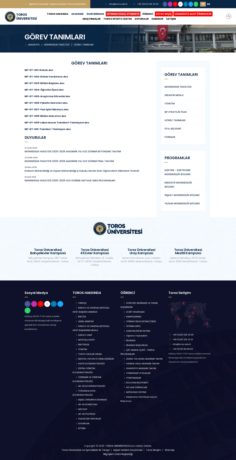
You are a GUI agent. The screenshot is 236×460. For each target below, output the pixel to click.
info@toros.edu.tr (118, 4)
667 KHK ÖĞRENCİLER (135, 387)
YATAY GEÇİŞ (164, 14)
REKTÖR (80, 316)
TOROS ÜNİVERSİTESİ (116, 446)
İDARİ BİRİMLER (95, 14)
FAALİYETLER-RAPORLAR (88, 418)
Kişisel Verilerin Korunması (127, 450)
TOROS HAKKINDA (57, 14)
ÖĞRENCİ (147, 14)
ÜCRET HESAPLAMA (134, 311)
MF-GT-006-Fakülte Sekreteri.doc (46, 103)
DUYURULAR (142, 19)
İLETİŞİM (171, 19)
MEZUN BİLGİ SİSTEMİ (134, 392)
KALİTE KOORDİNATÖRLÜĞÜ (90, 363)
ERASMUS (129, 340)
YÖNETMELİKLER (132, 377)
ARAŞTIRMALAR (91, 19)
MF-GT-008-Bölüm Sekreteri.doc (45, 116)
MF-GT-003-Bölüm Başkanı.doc (44, 83)
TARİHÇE (81, 303)
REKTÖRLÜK (82, 344)
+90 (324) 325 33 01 (183, 339)
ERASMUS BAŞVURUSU (135, 345)
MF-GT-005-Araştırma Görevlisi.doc (47, 96)
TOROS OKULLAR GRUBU (88, 354)
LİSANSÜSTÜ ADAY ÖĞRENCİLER (193, 14)
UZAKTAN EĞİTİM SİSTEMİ (136, 331)
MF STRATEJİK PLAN (176, 112)
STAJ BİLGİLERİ (173, 128)
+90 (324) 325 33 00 (147, 4)
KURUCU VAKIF (83, 335)
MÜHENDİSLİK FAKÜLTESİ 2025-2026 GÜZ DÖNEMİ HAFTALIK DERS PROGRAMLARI (70, 180)
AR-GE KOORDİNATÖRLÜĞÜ (90, 386)
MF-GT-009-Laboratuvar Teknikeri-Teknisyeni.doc (57, 122)
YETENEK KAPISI (131, 326)
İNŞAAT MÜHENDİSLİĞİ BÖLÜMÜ (182, 195)
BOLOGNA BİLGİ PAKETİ (135, 382)
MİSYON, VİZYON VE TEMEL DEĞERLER (94, 358)
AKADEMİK (77, 14)
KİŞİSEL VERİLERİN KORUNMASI (91, 399)
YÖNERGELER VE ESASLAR (136, 373)
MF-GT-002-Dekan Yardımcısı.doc (46, 76)
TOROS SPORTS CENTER (117, 19)
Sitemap (169, 450)
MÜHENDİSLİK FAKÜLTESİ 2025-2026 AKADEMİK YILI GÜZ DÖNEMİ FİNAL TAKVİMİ (69, 161)
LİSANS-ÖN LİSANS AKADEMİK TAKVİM (143, 358)
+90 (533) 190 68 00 (183, 349)
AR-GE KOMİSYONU (86, 404)
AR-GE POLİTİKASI (85, 414)
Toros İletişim (153, 450)
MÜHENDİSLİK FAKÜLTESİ (57, 44)
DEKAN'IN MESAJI (174, 95)
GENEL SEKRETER (84, 321)
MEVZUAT (81, 409)
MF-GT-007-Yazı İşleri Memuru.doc (47, 109)
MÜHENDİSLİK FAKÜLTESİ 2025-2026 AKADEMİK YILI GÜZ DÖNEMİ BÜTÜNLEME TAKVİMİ (73, 151)
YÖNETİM (170, 103)
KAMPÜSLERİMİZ (132, 316)
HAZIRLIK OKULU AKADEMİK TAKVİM (141, 363)
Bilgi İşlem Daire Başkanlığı (118, 454)
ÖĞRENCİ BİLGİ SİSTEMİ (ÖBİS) (139, 321)
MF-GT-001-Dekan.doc (39, 70)
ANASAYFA (32, 44)
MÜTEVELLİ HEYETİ (85, 339)
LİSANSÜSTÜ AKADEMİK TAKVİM (139, 368)
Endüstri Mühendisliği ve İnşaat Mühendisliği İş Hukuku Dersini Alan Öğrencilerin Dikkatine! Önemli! (82, 170)
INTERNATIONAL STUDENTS (123, 14)
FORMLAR (170, 137)
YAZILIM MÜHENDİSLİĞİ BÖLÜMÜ (182, 203)
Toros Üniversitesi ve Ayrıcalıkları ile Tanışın (86, 450)
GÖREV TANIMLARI (83, 44)
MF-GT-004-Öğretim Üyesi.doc (44, 89)
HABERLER (157, 19)
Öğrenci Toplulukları (135, 335)
